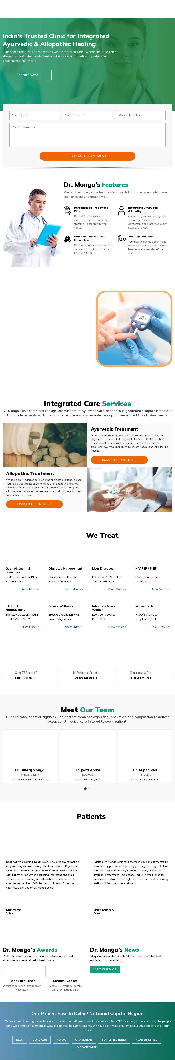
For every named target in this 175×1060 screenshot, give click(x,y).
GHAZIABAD (83, 1040)
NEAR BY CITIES (147, 1040)
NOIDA (61, 1040)
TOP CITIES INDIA (114, 1040)
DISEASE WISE (87, 1047)
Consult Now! (27, 75)
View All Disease (87, 643)
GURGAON (39, 1040)
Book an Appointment (119, 460)
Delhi (19, 1040)
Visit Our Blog (105, 969)
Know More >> (31, 589)
